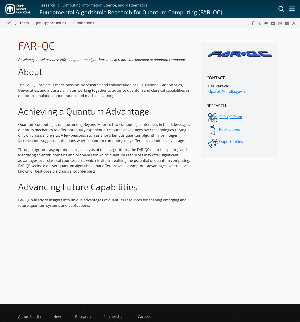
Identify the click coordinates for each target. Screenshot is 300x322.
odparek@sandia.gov (224, 91)
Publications (229, 129)
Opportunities (231, 141)
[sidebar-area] (239, 100)
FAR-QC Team (231, 116)
